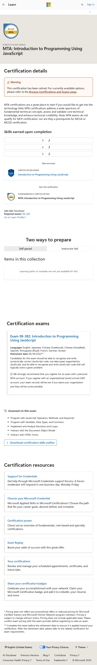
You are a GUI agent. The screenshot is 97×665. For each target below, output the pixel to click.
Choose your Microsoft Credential (29, 498)
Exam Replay (15, 542)
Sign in (90, 4)
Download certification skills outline (30, 442)
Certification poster (20, 520)
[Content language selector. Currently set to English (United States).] (18, 647)
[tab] (25, 248)
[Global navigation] (3, 5)
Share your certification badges (27, 583)
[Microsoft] (48, 4)
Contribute (60, 655)
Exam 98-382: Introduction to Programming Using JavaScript (44, 338)
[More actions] (90, 12)
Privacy (73, 655)
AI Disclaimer (9, 655)
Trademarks (60, 660)
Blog (45, 655)
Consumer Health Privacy (16, 660)
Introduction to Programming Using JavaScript (43, 174)
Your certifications (19, 561)
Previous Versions (30, 655)
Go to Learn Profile (14, 217)
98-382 (26, 213)
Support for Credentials (22, 476)
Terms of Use (43, 660)
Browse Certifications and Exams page (53, 92)
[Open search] (82, 5)
